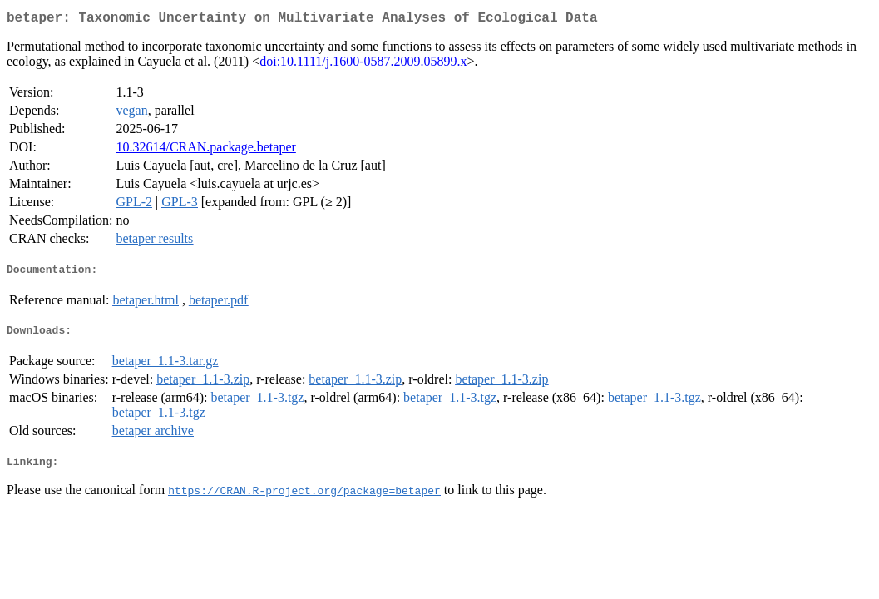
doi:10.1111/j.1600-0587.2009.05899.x (363, 64)
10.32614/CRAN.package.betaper (205, 150)
